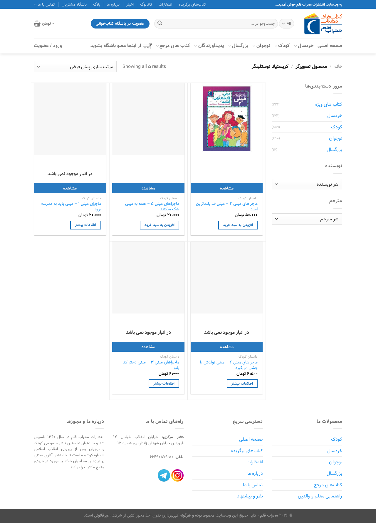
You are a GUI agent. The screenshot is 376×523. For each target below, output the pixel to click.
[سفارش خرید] (75, 66)
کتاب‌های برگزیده (192, 4)
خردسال (303, 46)
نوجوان (261, 46)
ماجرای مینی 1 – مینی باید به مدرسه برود (71, 206)
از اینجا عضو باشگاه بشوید (121, 46)
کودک (282, 46)
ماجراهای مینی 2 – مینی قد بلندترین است (227, 206)
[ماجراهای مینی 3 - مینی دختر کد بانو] (148, 278)
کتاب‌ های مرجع (173, 46)
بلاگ (96, 4)
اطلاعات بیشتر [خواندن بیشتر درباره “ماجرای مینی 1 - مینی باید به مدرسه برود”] (85, 225)
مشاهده (227, 188)
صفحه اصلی (330, 46)
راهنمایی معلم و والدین (320, 496)
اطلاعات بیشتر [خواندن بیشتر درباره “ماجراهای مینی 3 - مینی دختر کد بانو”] (163, 383)
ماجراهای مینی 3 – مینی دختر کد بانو (151, 365)
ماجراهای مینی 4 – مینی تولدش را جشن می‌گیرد (229, 365)
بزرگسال (238, 46)
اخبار (130, 4)
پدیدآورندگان (209, 46)
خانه (338, 67)
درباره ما (113, 4)
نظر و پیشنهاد (250, 496)
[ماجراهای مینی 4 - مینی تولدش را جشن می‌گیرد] (227, 278)
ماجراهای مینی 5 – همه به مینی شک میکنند (152, 206)
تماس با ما (44, 4)
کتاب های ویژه (328, 104)
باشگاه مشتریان (74, 4)
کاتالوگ (146, 4)
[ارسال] (160, 24)
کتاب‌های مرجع (328, 485)
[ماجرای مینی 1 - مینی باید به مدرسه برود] (70, 119)
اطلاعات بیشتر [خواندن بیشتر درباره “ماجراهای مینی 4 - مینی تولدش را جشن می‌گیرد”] (242, 383)
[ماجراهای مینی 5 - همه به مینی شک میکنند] (148, 119)
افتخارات (165, 4)
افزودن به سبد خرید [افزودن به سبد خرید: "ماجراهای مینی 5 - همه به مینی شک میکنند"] (159, 225)
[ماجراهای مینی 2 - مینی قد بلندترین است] (227, 119)
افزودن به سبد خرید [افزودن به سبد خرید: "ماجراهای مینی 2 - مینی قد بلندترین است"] (238, 225)
